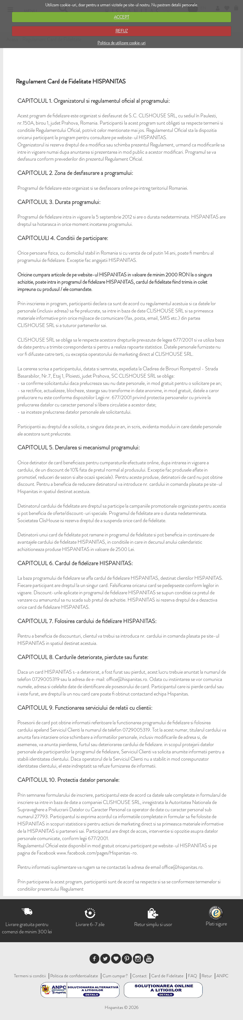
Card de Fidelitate (167, 976)
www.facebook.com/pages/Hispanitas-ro (97, 852)
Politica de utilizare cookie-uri (121, 43)
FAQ (192, 976)
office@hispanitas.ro (126, 679)
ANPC (222, 976)
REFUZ (121, 31)
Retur (207, 976)
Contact (139, 976)
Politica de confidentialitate (74, 976)
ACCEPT (121, 17)
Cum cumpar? (115, 976)
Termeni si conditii (30, 976)
